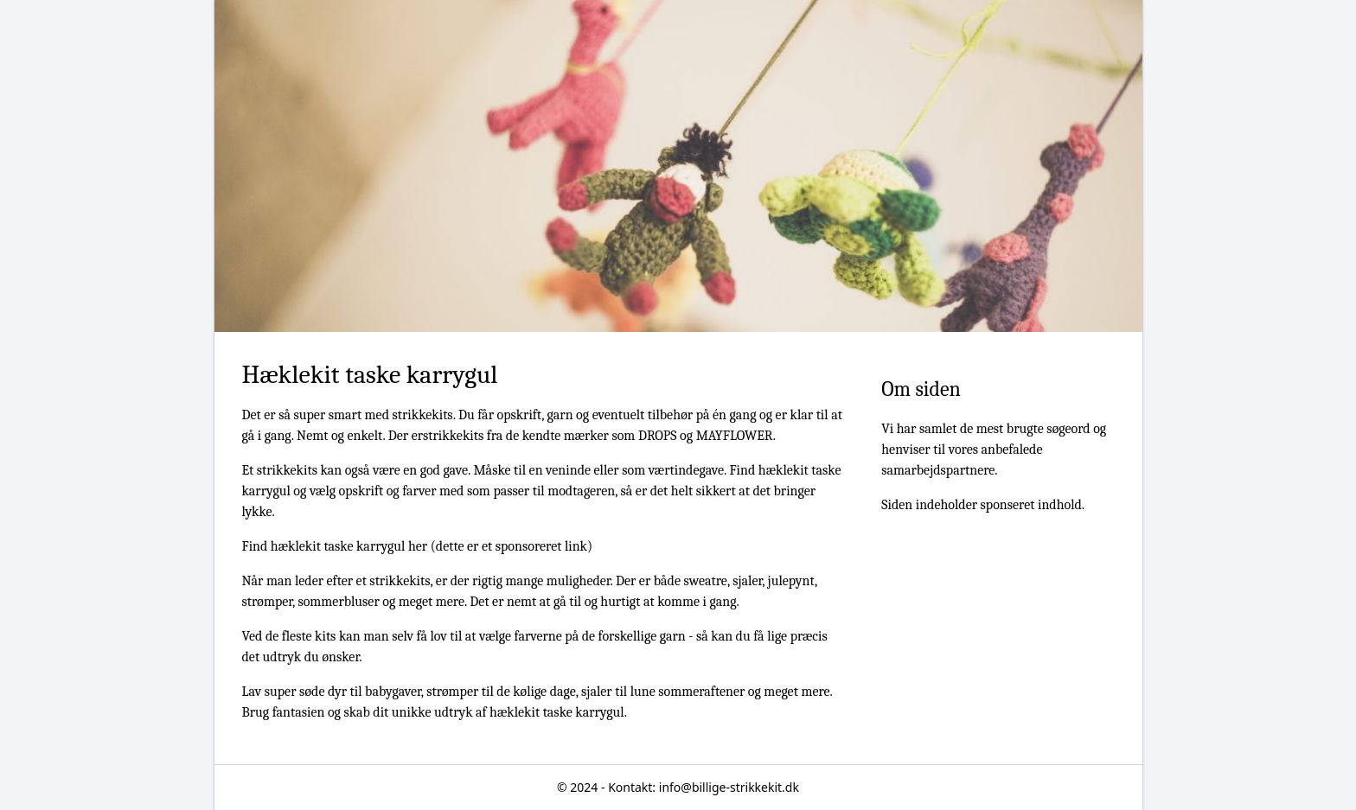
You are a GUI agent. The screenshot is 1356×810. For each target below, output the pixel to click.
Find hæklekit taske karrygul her (335, 546)
